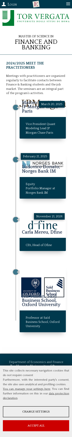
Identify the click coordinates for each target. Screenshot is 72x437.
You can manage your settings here (26, 389)
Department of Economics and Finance (36, 362)
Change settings (36, 411)
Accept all (36, 425)
